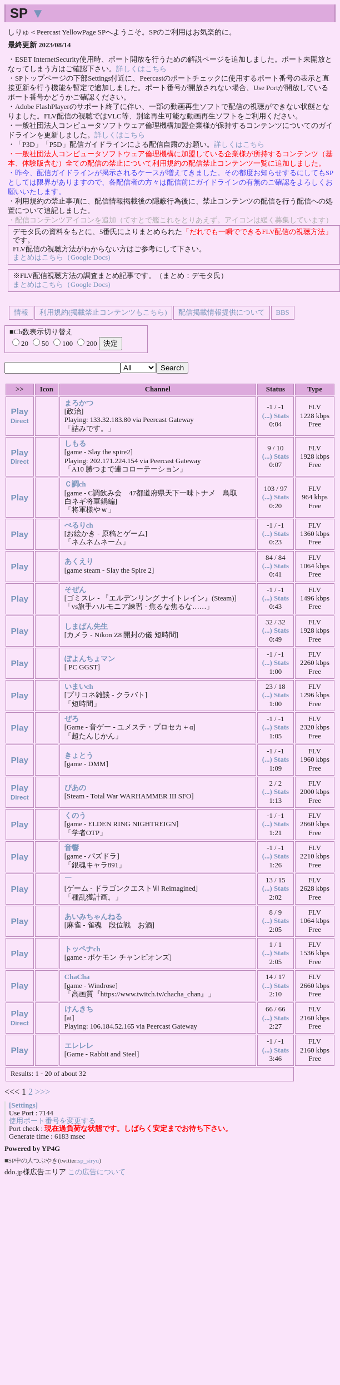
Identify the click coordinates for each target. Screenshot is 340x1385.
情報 (21, 312)
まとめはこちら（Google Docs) (61, 257)
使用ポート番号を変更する (52, 1121)
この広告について (97, 1172)
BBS (282, 312)
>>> (42, 1091)
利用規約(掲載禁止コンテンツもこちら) (103, 312)
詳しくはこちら (141, 69)
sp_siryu (88, 1160)
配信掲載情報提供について (221, 312)
